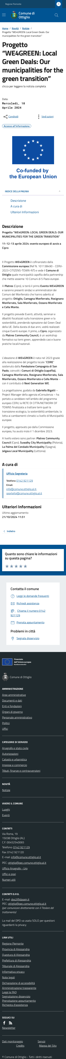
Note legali (8, 977)
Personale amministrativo (17, 717)
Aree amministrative (14, 695)
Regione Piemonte (13, 4)
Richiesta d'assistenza (15, 1005)
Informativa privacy (13, 972)
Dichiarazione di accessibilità (18, 983)
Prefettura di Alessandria (16, 960)
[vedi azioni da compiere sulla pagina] (44, 117)
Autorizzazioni (10, 754)
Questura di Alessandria (16, 955)
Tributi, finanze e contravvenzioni (21, 771)
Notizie (25, 28)
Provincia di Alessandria (16, 949)
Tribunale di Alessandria (15, 966)
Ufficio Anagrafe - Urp (14, 868)
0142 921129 (24, 480)
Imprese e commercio (14, 765)
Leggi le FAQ (9, 992)
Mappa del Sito (47, 1045)
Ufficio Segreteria (16, 473)
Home (5, 28)
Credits (20, 1045)
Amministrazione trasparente (19, 988)
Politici (6, 723)
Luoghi (6, 809)
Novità (15, 28)
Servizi (41, 1041)
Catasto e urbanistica (14, 759)
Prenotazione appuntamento (19, 1001)
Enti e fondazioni (12, 706)
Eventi (6, 815)
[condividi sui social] (10, 117)
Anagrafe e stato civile (15, 748)
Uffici (5, 729)
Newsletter (8, 1028)
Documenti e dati (12, 700)
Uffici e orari (9, 874)
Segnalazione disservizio (16, 996)
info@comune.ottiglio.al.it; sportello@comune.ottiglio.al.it (24, 491)
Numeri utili (8, 880)
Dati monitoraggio (12, 1041)
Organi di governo (12, 712)
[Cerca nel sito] (55, 15)
